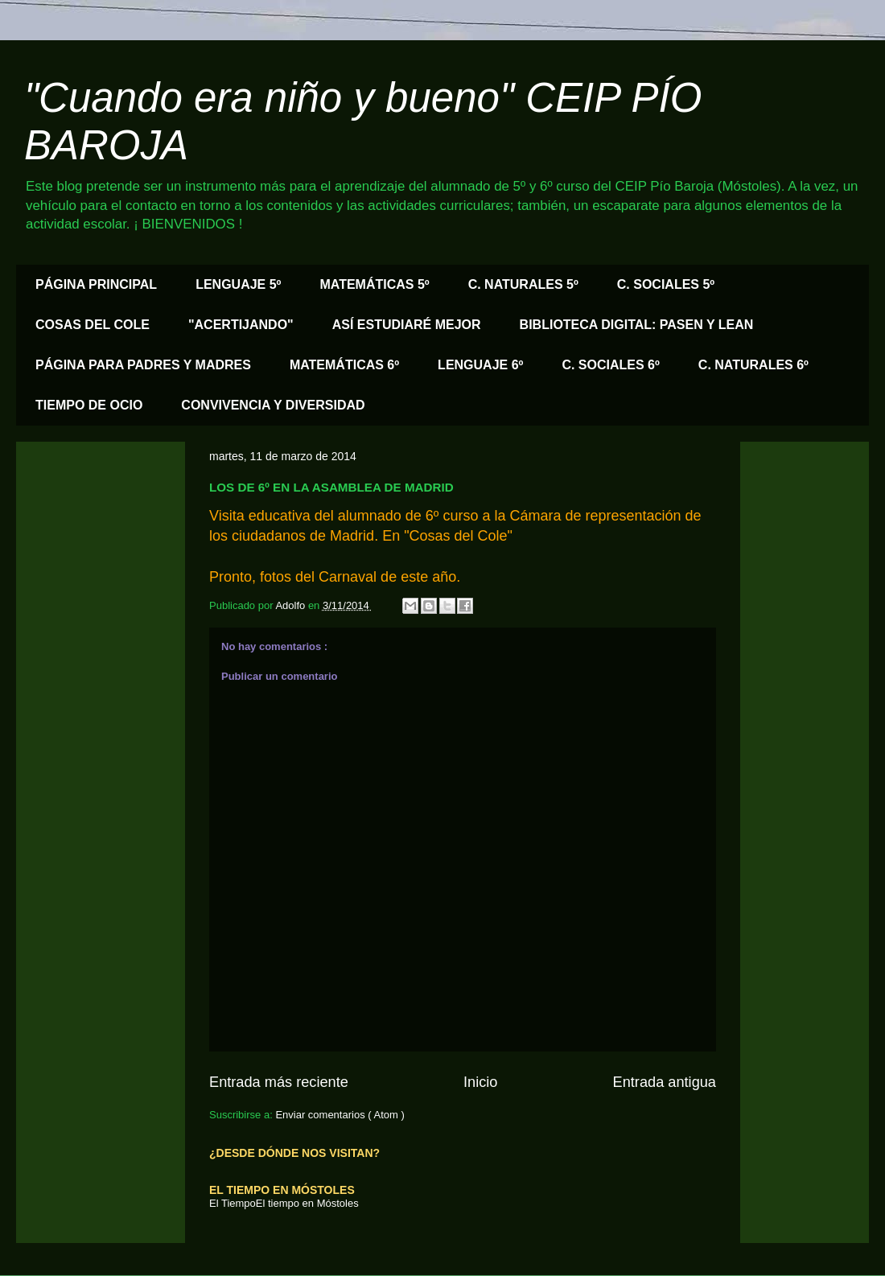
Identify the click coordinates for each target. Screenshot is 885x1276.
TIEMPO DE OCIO (88, 405)
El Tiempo (232, 1203)
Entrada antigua (664, 1082)
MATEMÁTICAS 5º (374, 284)
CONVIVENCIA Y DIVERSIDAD (272, 405)
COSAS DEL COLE (92, 324)
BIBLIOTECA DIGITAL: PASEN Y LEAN (637, 324)
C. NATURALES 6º (753, 365)
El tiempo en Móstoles (307, 1203)
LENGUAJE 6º (480, 365)
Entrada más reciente (278, 1082)
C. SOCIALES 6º (610, 365)
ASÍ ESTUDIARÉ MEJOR (406, 324)
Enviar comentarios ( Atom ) (339, 1115)
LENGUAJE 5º (238, 284)
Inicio (480, 1082)
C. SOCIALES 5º (665, 284)
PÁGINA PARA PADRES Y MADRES (143, 365)
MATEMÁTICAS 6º (344, 365)
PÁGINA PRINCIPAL (96, 284)
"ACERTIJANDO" (241, 324)
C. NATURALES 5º (523, 284)
